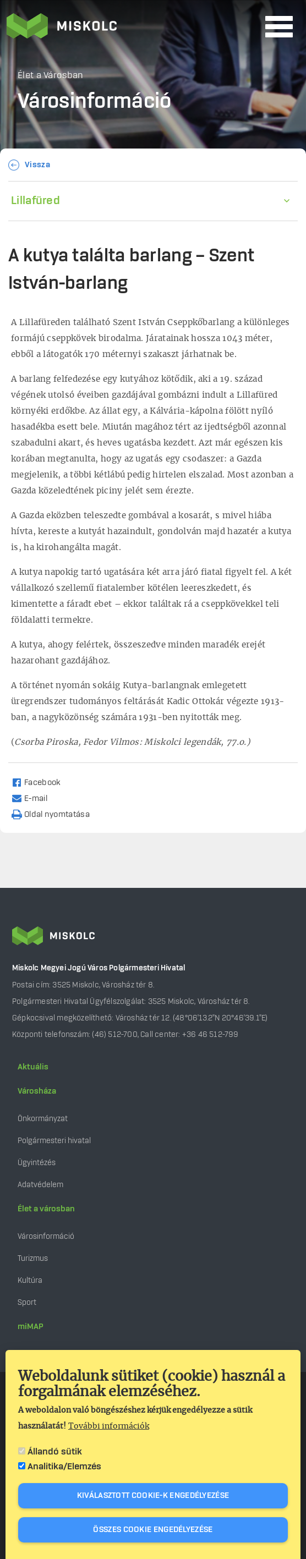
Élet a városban (46, 1209)
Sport (27, 1302)
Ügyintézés (37, 1163)
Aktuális (33, 1067)
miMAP (30, 1326)
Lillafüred (35, 201)
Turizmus (33, 1258)
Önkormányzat (43, 1119)
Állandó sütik (55, 1452)
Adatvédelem (40, 1185)
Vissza (37, 165)
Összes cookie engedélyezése (152, 1529)
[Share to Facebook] (41, 782)
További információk (108, 1426)
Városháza (37, 1091)
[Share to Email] (34, 798)
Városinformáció (46, 1236)
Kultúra (30, 1280)
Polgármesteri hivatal (54, 1141)
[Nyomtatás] (55, 814)
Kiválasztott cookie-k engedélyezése (153, 1495)
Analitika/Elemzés (64, 1467)
